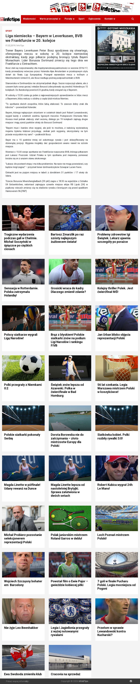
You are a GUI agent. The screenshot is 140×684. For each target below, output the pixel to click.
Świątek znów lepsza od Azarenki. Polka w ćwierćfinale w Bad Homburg (67, 390)
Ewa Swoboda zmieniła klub (23, 674)
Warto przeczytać (49, 18)
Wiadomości (29, 18)
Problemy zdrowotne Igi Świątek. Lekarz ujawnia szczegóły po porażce (113, 238)
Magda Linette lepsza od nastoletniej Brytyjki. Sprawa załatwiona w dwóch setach (68, 490)
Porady (68, 18)
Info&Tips (83, 681)
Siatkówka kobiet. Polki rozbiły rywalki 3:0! (113, 436)
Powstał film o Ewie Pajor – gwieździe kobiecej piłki (69, 583)
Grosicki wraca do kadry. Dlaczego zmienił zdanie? (68, 290)
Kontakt (109, 18)
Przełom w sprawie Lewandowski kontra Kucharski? (111, 631)
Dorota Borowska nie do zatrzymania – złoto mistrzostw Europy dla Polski (67, 440)
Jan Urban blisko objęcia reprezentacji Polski (113, 336)
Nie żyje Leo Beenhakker (21, 628)
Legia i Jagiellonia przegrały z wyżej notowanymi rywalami (70, 631)
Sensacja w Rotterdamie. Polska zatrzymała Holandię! (21, 292)
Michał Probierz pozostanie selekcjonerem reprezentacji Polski (23, 538)
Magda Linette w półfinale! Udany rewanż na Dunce (22, 486)
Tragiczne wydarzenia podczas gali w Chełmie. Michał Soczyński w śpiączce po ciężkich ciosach (20, 242)
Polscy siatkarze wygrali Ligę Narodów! (20, 336)
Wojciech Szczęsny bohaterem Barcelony (23, 583)
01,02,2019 (10, 45)
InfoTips (20, 45)
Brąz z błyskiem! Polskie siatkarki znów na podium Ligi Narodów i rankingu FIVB (68, 340)
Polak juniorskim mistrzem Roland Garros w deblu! (69, 536)
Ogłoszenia (94, 18)
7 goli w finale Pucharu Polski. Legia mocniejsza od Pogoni (116, 585)
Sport (81, 18)
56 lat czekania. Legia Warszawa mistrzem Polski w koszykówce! (116, 388)
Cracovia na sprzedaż (65, 674)
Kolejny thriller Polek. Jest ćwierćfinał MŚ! (115, 290)
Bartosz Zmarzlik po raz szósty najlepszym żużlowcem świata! (67, 238)
